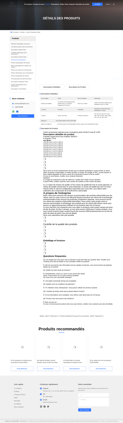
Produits (47, 4)
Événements (55, 4)
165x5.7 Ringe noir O (51, 316)
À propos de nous (38, 4)
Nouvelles (17, 401)
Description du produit (77, 87)
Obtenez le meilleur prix (85, 79)
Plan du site (23, 421)
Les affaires (17, 404)
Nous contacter (70, 4)
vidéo (16, 397)
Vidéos (62, 4)
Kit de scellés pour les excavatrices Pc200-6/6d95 (100, 361)
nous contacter (84, 410)
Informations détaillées (51, 87)
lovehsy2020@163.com (22, 103)
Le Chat (97, 4)
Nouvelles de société (82, 4)
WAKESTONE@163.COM (50, 402)
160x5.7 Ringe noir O (96, 316)
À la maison (28, 4)
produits (16, 391)
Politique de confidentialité (12, 421)
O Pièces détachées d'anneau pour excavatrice (74, 316)
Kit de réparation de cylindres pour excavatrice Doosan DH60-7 (21, 361)
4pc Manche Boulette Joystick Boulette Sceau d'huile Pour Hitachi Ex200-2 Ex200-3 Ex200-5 (48, 362)
